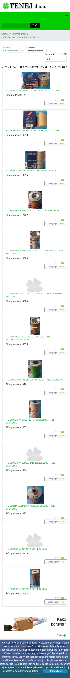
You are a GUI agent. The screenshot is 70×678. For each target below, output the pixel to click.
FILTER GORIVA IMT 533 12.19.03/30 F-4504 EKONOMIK (32, 130)
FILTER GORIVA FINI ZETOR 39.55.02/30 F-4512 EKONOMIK (34, 380)
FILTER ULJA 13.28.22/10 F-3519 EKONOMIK (27, 589)
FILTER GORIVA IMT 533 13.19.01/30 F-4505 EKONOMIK (32, 90)
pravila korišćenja (55, 667)
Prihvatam (55, 671)
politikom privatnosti (33, 667)
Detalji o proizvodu (56, 103)
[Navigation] (66, 16)
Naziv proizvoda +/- (12, 51)
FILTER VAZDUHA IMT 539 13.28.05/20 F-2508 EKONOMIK (33, 210)
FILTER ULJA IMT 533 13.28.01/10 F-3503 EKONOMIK (31, 170)
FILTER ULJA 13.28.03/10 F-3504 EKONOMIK (27, 549)
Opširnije (61, 635)
